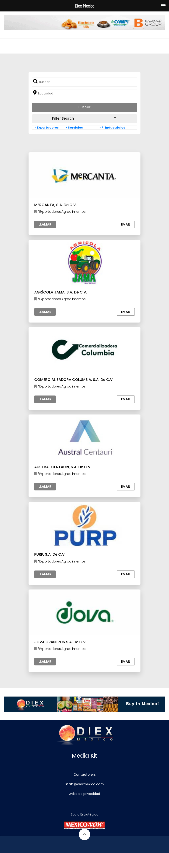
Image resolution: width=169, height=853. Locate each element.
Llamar (45, 224)
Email (125, 224)
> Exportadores (46, 127)
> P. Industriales (112, 127)
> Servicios (74, 127)
